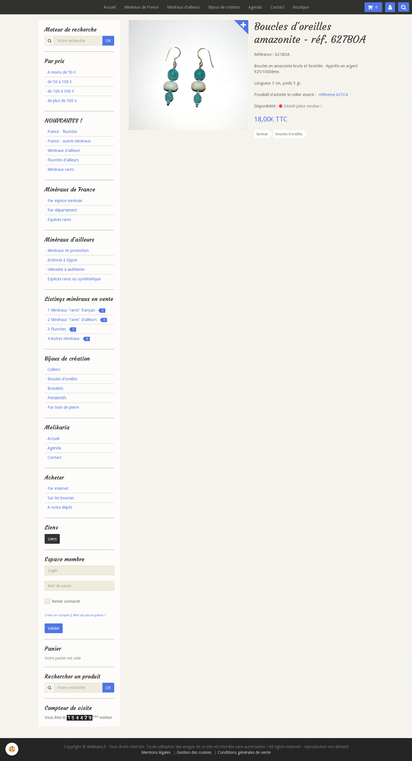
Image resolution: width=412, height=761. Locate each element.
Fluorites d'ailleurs (63, 160)
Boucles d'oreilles (62, 379)
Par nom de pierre (63, 407)
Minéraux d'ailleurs (183, 7)
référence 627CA (333, 94)
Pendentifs (56, 398)
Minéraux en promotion (68, 250)
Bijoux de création (224, 7)
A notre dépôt (59, 507)
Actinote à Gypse (62, 260)
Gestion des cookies (194, 752)
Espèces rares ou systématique (74, 279)
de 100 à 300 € (60, 91)
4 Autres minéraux (68, 338)
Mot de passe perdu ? (89, 615)
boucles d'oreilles (289, 134)
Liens (52, 539)
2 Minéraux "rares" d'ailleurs (77, 319)
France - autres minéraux (69, 141)
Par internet (57, 488)
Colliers (53, 369)
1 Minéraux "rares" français (76, 310)
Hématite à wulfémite (65, 269)
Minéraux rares (60, 169)
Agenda (255, 7)
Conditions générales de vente (244, 752)
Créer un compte (57, 615)
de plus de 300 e (62, 100)
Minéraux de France (141, 7)
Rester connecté (62, 601)
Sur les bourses (60, 498)
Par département (62, 210)
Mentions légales (156, 752)
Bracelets (55, 388)
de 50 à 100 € (59, 81)
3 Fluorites (61, 329)
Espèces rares (59, 219)
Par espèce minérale (64, 200)
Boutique (301, 7)
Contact (277, 7)
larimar (262, 134)
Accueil (110, 7)
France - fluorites (62, 131)
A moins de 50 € (61, 72)
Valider (54, 628)
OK (108, 40)
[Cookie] (12, 749)
